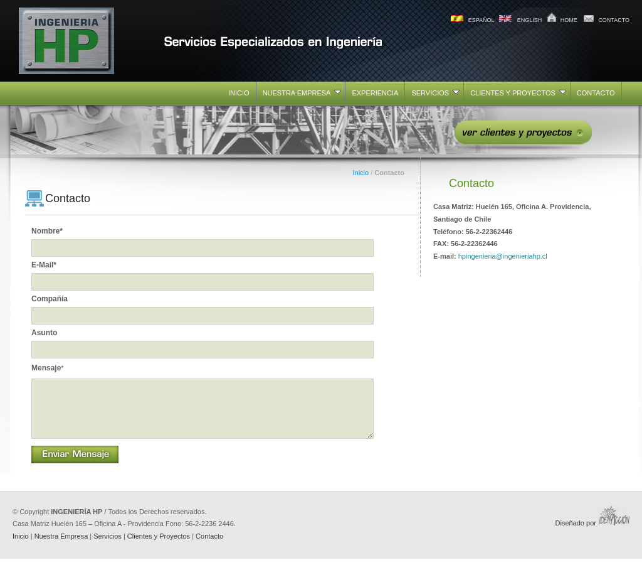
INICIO (239, 93)
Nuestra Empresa (61, 547)
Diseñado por (592, 534)
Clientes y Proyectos (158, 547)
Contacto (209, 547)
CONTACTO (613, 20)
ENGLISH (529, 20)
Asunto (44, 332)
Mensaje (47, 367)
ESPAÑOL (481, 20)
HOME (568, 20)
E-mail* (43, 265)
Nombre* (47, 231)
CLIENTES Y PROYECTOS (518, 93)
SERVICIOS (435, 93)
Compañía (49, 298)
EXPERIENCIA (375, 93)
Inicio (360, 172)
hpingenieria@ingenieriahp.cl (502, 256)
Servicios (107, 547)
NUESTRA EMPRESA (302, 93)
